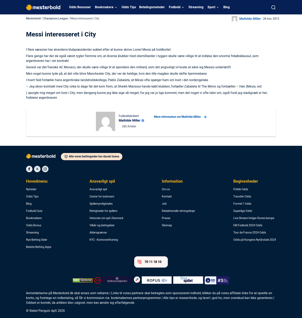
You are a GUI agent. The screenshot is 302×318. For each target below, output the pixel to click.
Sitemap (167, 225)
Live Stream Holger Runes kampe (253, 218)
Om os (166, 189)
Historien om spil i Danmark (106, 218)
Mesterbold (33, 18)
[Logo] (43, 157)
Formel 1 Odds (242, 204)
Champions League (55, 18)
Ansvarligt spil (102, 181)
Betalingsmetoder (152, 7)
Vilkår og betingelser (102, 225)
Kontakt (167, 197)
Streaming (195, 7)
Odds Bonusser (80, 7)
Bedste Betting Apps (38, 247)
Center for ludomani (102, 197)
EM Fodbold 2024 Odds (247, 225)
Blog (226, 7)
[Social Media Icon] (29, 169)
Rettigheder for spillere (103, 211)
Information (172, 181)
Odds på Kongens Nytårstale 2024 (254, 240)
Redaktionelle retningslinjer (178, 211)
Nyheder (31, 189)
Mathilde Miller (250, 18)
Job (164, 204)
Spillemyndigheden (101, 204)
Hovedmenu (36, 181)
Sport (211, 7)
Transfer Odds (242, 197)
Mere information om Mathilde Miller (180, 117)
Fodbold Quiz (34, 211)
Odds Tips (129, 7)
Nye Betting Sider (36, 240)
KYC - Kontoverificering (104, 240)
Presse (166, 218)
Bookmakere (104, 7)
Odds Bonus (33, 225)
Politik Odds (240, 189)
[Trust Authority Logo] (117, 280)
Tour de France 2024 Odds (249, 233)
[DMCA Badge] (83, 280)
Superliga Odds (242, 211)
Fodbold (174, 7)
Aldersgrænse (98, 233)
